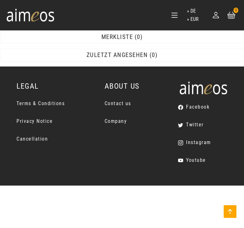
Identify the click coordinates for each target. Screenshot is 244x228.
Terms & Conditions (40, 103)
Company (116, 121)
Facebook (197, 107)
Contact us (118, 103)
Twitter (195, 125)
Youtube (196, 160)
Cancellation (32, 139)
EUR (194, 19)
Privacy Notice (34, 121)
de (193, 11)
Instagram (198, 142)
